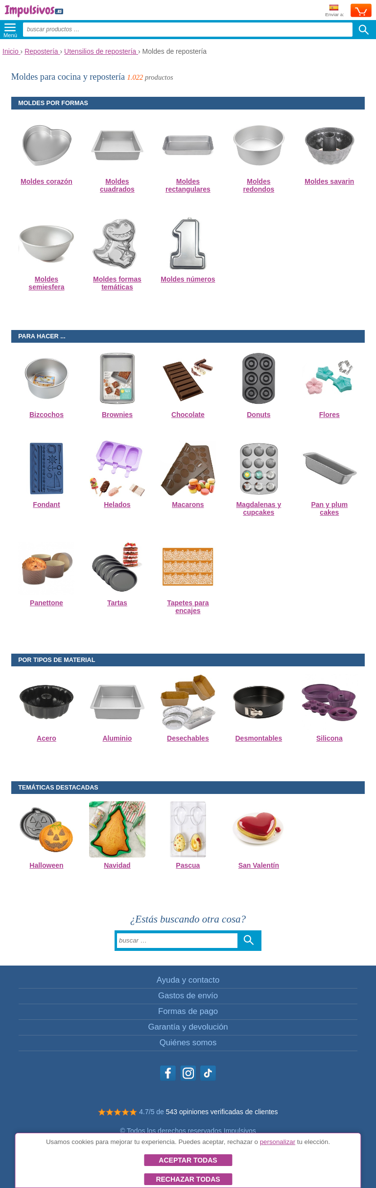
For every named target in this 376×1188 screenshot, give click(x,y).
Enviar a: (334, 11)
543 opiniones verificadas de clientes (222, 1112)
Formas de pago (188, 1011)
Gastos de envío (188, 995)
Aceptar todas (188, 1160)
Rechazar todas (188, 1179)
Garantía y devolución (188, 1027)
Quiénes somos (188, 1042)
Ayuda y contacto (188, 980)
